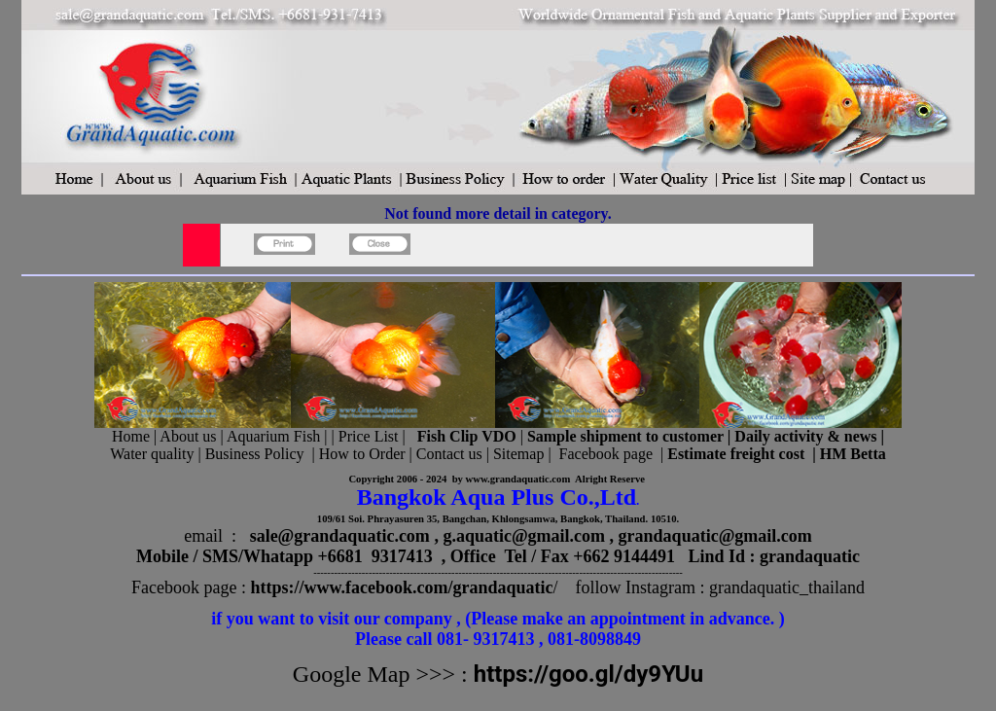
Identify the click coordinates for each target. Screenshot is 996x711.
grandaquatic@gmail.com (715, 536)
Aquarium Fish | (279, 436)
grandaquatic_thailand (787, 587)
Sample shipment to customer (625, 436)
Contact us (449, 453)
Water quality (152, 453)
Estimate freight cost (735, 453)
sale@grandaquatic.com (340, 536)
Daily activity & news (805, 436)
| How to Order (356, 453)
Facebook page (606, 453)
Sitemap (518, 453)
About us (188, 436)
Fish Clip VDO (466, 436)
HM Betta (853, 453)
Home (131, 436)
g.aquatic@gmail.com (524, 536)
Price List (370, 436)
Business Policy (254, 453)
